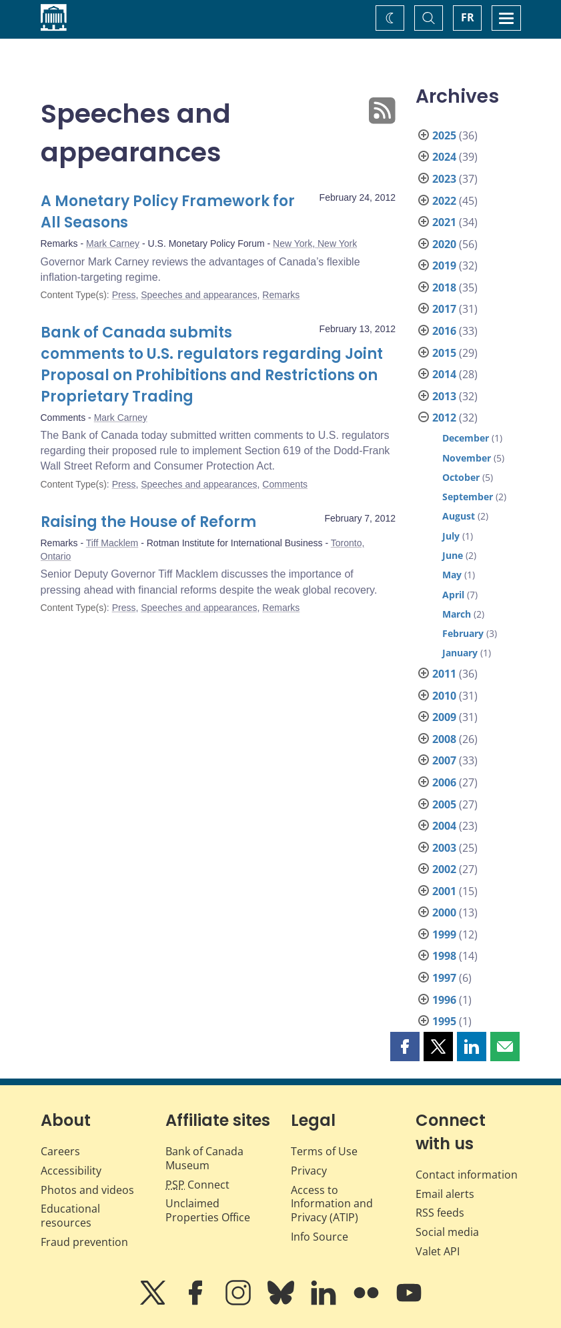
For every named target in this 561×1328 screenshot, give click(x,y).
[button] (405, 1046)
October (461, 477)
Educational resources (70, 1215)
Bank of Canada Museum (204, 1158)
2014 (444, 374)
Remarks (281, 294)
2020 (444, 244)
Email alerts (445, 1194)
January (460, 652)
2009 (444, 717)
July (451, 536)
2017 (444, 308)
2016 (444, 330)
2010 (444, 695)
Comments (285, 484)
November (466, 458)
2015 (444, 353)
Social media (447, 1232)
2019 (444, 265)
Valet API (438, 1251)
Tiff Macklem (112, 543)
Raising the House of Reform (148, 522)
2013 (444, 396)
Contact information (467, 1174)
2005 (444, 804)
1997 (444, 977)
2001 (444, 891)
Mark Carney (112, 243)
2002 (444, 869)
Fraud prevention (84, 1242)
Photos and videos (87, 1190)
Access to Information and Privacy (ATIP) (332, 1204)
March (456, 614)
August (458, 516)
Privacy (309, 1170)
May (452, 574)
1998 (444, 955)
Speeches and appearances (199, 294)
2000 (444, 912)
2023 (444, 178)
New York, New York (315, 243)
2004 (444, 825)
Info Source (319, 1236)
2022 (444, 200)
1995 (444, 1021)
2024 (444, 156)
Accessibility (71, 1170)
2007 (444, 760)
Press (124, 294)
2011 (444, 673)
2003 (444, 847)
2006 (444, 782)
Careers (60, 1151)
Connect (197, 1184)
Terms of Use (324, 1151)
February (463, 633)
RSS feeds (440, 1212)
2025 (444, 135)
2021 (444, 222)
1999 (444, 934)
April (453, 594)
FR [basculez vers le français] (467, 17)
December (465, 438)
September (467, 496)
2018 (444, 287)
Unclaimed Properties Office (207, 1210)
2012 (444, 417)
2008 (444, 739)
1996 (444, 999)
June (452, 555)
